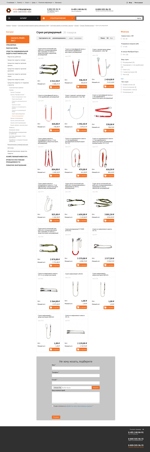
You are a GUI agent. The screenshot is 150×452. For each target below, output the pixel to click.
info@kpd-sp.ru (53, 11)
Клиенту (19, 2)
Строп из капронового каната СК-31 (102, 229)
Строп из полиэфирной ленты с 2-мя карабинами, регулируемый (48, 96)
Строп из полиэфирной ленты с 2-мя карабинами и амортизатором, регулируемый (102, 96)
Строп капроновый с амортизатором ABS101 (100, 274)
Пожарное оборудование (16, 165)
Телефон (55, 372)
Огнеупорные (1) (128, 92)
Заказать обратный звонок (136, 447)
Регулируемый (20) (128, 62)
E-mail (54, 380)
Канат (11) (126, 69)
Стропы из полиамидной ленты (19, 111)
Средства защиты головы (16, 60)
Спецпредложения (61, 18)
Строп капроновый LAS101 (74, 274)
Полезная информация (45, 2)
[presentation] (82, 412)
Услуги (27, 2)
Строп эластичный (17, 99)
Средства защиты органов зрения (17, 64)
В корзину (56, 87)
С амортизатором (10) (130, 72)
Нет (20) (125, 54)
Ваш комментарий (58, 390)
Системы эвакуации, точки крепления (17, 136)
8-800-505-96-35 (53, 9)
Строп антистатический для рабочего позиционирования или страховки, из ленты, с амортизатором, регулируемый (48, 230)
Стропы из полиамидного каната (19, 107)
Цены (33, 2)
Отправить (56, 417)
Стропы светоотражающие (18, 123)
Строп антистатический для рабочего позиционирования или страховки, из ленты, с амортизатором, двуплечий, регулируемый (47, 52)
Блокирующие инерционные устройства (18, 133)
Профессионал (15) (129, 85)
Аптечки (11, 148)
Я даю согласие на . (72, 406)
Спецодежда (11, 45)
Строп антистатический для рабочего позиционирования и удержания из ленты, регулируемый (75, 186)
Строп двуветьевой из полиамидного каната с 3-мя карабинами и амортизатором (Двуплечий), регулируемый (48, 186)
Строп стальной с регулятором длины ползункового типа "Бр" (75, 96)
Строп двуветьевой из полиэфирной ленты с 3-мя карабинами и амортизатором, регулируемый (48, 141)
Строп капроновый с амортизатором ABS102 (46, 316)
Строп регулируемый (17, 116)
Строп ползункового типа (19, 97)
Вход (130, 2)
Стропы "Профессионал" (87, 25)
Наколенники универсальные (18, 145)
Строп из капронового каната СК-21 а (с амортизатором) (47, 274)
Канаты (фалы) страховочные (19, 125)
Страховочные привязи (16, 88)
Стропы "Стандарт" (15, 92)
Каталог (29, 18)
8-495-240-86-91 (79, 9)
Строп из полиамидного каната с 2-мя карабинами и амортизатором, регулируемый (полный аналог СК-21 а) (102, 141)
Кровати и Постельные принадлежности (15, 161)
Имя (54, 365)
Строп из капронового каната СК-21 (75, 316)
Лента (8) (126, 74)
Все (111, 38)
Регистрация (139, 2)
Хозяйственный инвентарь (17, 157)
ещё (122, 79)
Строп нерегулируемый (18, 114)
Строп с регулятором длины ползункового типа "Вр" (101, 50)
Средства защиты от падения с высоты (61, 25)
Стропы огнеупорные (16, 118)
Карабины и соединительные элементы (18, 140)
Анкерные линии (14, 130)
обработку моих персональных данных (79, 406)
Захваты (11, 127)
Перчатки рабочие (14, 57)
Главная (8, 25)
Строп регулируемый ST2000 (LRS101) (74, 229)
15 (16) (125, 47)
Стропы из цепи (16, 105)
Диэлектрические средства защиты (17, 152)
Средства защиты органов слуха (17, 75)
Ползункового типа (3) (130, 90)
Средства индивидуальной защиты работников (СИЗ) (33, 25)
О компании (10, 2)
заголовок (78, 38)
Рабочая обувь (12, 48)
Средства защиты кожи (16, 79)
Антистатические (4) (129, 87)
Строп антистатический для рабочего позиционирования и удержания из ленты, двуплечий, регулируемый (102, 186)
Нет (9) (125, 39)
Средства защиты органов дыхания (17, 70)
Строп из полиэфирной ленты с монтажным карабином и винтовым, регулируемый (75, 50)
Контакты (58, 2)
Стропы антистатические (17, 120)
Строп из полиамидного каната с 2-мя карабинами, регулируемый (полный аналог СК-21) (75, 141)
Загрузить (95, 387)
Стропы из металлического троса (19, 101)
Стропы (76, 25)
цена (71, 38)
